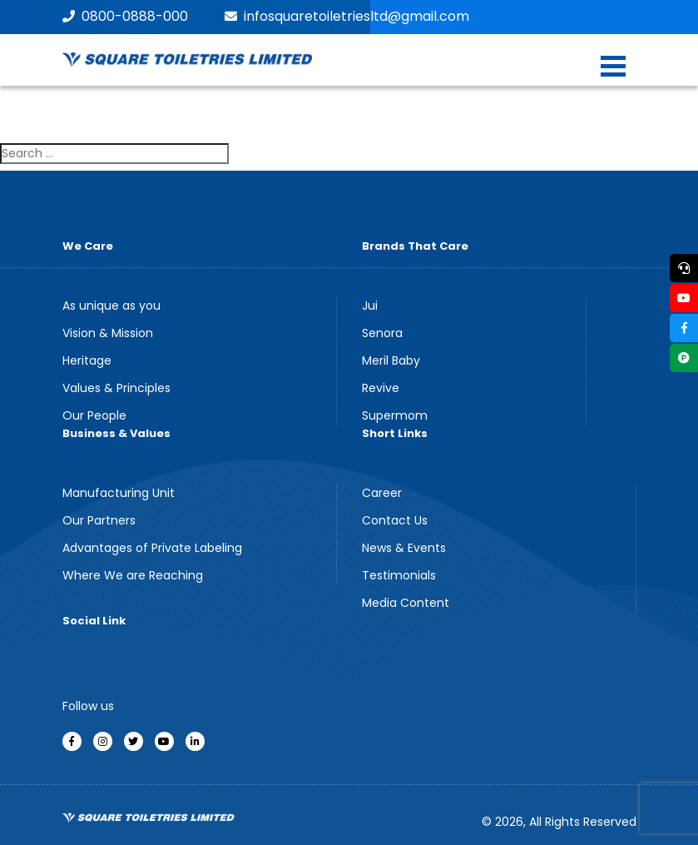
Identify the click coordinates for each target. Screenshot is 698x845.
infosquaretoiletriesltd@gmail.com (347, 16)
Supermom (395, 415)
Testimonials (399, 575)
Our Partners (99, 520)
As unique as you (111, 305)
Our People (94, 415)
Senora (382, 333)
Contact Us (395, 520)
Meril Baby (391, 360)
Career (382, 493)
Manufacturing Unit (118, 493)
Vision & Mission (107, 333)
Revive (380, 388)
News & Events (404, 547)
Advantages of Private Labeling (152, 547)
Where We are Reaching (132, 575)
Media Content (405, 602)
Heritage (86, 360)
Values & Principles (116, 388)
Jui (370, 305)
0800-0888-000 (125, 16)
